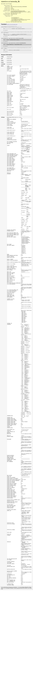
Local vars (6, 31)
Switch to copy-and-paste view (12, 25)
